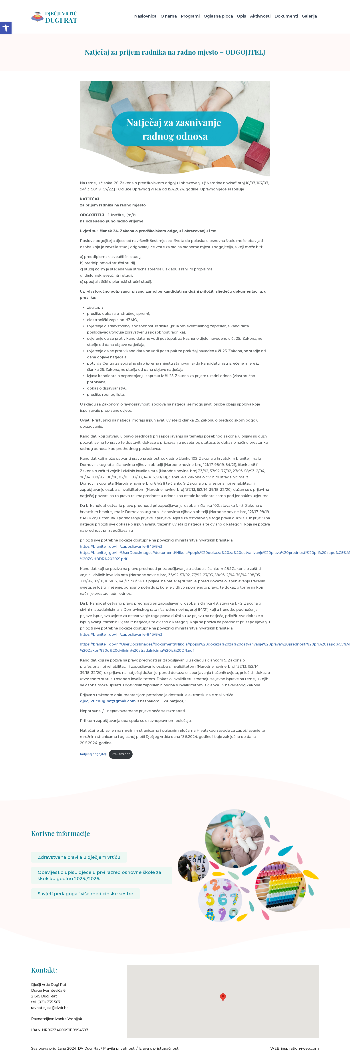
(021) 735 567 (48, 1002)
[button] (6, 28)
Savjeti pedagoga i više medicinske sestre (85, 893)
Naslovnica (145, 16)
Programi (190, 16)
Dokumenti (286, 16)
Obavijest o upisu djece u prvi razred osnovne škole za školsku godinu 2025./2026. (99, 875)
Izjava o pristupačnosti (159, 1048)
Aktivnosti (260, 16)
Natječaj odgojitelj (93, 754)
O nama (169, 16)
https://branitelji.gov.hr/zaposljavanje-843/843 (121, 546)
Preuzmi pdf (120, 754)
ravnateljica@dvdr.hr (49, 1008)
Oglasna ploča (218, 16)
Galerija (309, 16)
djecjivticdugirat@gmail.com (108, 701)
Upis (241, 16)
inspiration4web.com (300, 1048)
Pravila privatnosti (119, 1048)
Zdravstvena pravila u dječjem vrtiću (79, 857)
